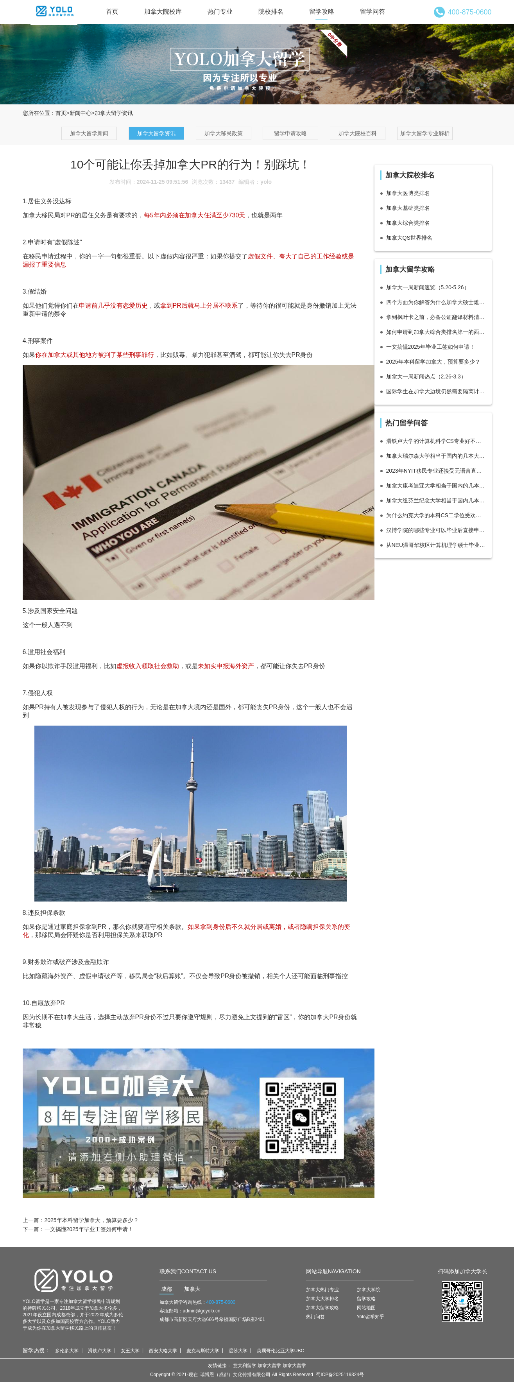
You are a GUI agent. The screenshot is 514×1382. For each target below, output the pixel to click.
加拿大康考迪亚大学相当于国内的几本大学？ (436, 485)
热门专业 (220, 11)
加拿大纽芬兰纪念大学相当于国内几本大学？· (436, 500)
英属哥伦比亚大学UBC (280, 1350)
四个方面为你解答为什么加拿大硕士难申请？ (436, 302)
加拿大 (192, 1289)
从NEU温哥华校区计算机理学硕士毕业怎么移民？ (436, 545)
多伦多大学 (67, 1350)
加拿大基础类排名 (408, 208)
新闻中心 (80, 113)
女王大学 (130, 1350)
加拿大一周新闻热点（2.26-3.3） (426, 376)
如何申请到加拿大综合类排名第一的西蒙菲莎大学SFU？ (436, 332)
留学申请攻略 (290, 133)
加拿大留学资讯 (156, 133)
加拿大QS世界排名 (409, 238)
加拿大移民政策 (223, 133)
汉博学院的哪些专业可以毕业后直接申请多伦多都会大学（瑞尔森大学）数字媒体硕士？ (436, 530)
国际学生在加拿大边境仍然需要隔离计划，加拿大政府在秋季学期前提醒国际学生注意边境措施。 (436, 391)
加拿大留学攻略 (322, 1307)
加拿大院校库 (163, 11)
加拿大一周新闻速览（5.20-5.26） (427, 287)
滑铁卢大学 (99, 1350)
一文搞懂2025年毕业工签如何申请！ (89, 1229)
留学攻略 (321, 11)
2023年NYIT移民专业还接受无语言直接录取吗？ (436, 471)
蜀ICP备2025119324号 (340, 1374)
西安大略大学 (163, 1350)
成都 (166, 1289)
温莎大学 (238, 1350)
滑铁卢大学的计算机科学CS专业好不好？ (436, 441)
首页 (112, 11)
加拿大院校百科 (357, 133)
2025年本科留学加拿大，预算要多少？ (92, 1220)
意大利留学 (244, 1365)
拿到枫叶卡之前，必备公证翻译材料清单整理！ (436, 317)
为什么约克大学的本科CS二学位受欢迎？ (436, 515)
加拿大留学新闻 (89, 133)
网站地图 (366, 1307)
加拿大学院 (368, 1289)
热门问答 (315, 1316)
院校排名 (270, 11)
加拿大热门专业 (322, 1289)
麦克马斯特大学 (202, 1350)
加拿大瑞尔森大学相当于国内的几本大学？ (436, 456)
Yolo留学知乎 (371, 1316)
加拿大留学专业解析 (425, 133)
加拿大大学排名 (322, 1298)
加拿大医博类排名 (408, 193)
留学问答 (372, 11)
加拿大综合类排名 (408, 223)
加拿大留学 (269, 1365)
